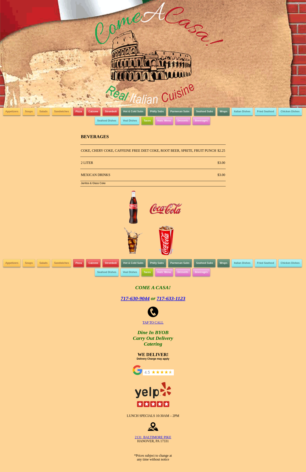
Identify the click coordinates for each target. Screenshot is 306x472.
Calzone (93, 111)
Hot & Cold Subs (133, 111)
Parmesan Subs (180, 111)
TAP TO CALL (153, 322)
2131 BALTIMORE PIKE (153, 437)
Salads (43, 111)
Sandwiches (61, 111)
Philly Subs (157, 111)
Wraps (223, 111)
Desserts (182, 120)
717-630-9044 (135, 298)
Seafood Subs (204, 111)
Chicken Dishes (290, 111)
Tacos (147, 120)
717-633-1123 (171, 298)
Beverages (201, 120)
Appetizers (11, 111)
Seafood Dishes (106, 120)
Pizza (78, 111)
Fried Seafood (265, 111)
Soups (29, 111)
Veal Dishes (130, 120)
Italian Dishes (242, 111)
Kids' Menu (164, 120)
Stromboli (111, 111)
